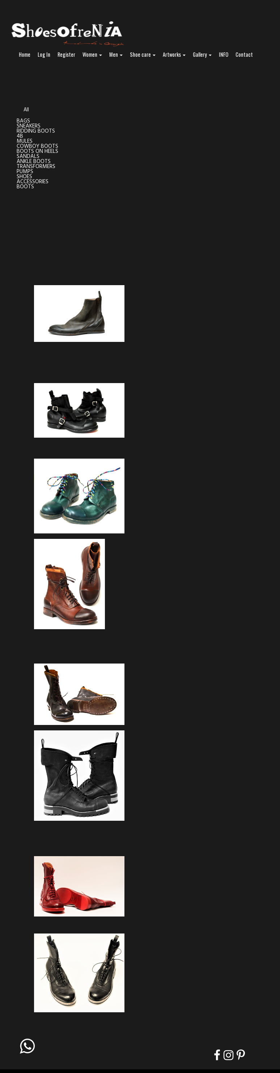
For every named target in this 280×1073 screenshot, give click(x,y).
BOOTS (25, 187)
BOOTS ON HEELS (37, 151)
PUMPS (25, 172)
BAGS (23, 121)
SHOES (24, 177)
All (26, 110)
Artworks (174, 54)
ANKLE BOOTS (34, 161)
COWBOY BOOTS (37, 146)
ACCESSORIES (32, 182)
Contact (244, 54)
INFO (223, 54)
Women (92, 54)
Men (116, 54)
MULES (25, 141)
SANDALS (28, 156)
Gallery (202, 54)
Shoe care (143, 54)
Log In (44, 54)
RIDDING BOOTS (36, 131)
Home (24, 54)
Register (66, 54)
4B (20, 136)
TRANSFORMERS (36, 166)
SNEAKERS (29, 126)
